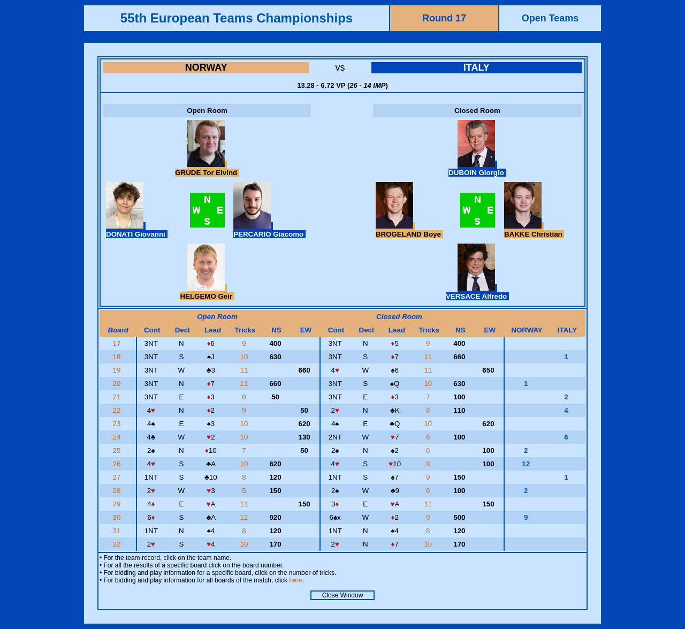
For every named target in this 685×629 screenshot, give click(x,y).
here (295, 580)
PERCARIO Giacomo (269, 230)
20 (117, 384)
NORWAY (206, 67)
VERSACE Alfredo (477, 292)
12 (245, 517)
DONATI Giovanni (137, 230)
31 (117, 531)
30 (117, 517)
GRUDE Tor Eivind (207, 169)
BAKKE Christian (534, 230)
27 (117, 477)
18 (117, 357)
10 (245, 357)
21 (117, 397)
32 (117, 544)
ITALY (476, 67)
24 (117, 437)
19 (117, 370)
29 (117, 504)
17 (117, 343)
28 (117, 491)
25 (117, 450)
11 (429, 357)
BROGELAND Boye (409, 230)
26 (117, 464)
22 (117, 410)
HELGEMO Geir (207, 292)
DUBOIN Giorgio (477, 169)
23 (117, 424)
